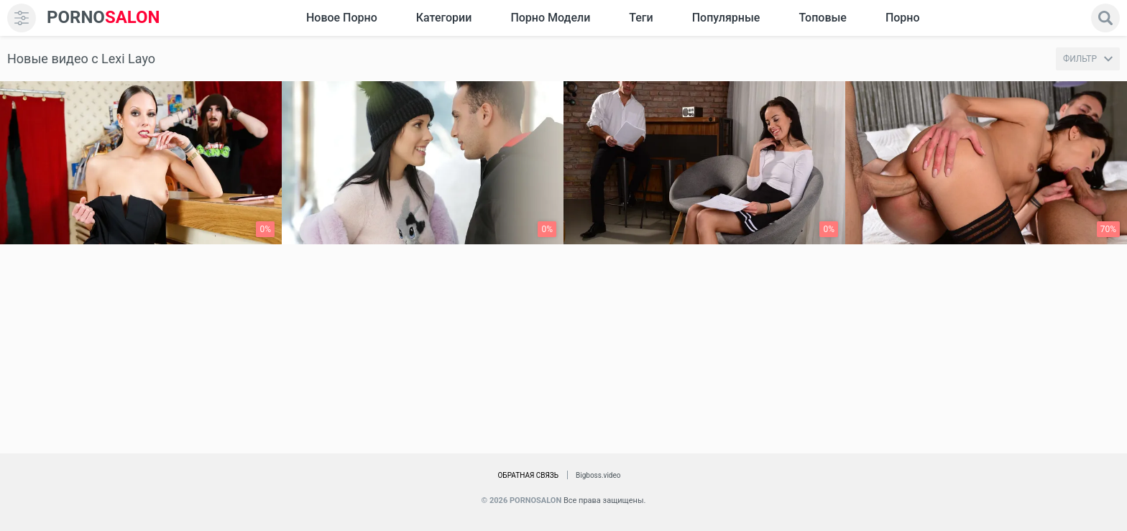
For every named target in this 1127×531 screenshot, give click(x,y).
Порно (903, 17)
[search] (1105, 18)
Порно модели (550, 17)
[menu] (21, 18)
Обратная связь (527, 475)
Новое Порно (341, 17)
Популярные (726, 17)
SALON (103, 17)
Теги (641, 17)
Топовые (822, 17)
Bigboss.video (598, 475)
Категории (444, 17)
